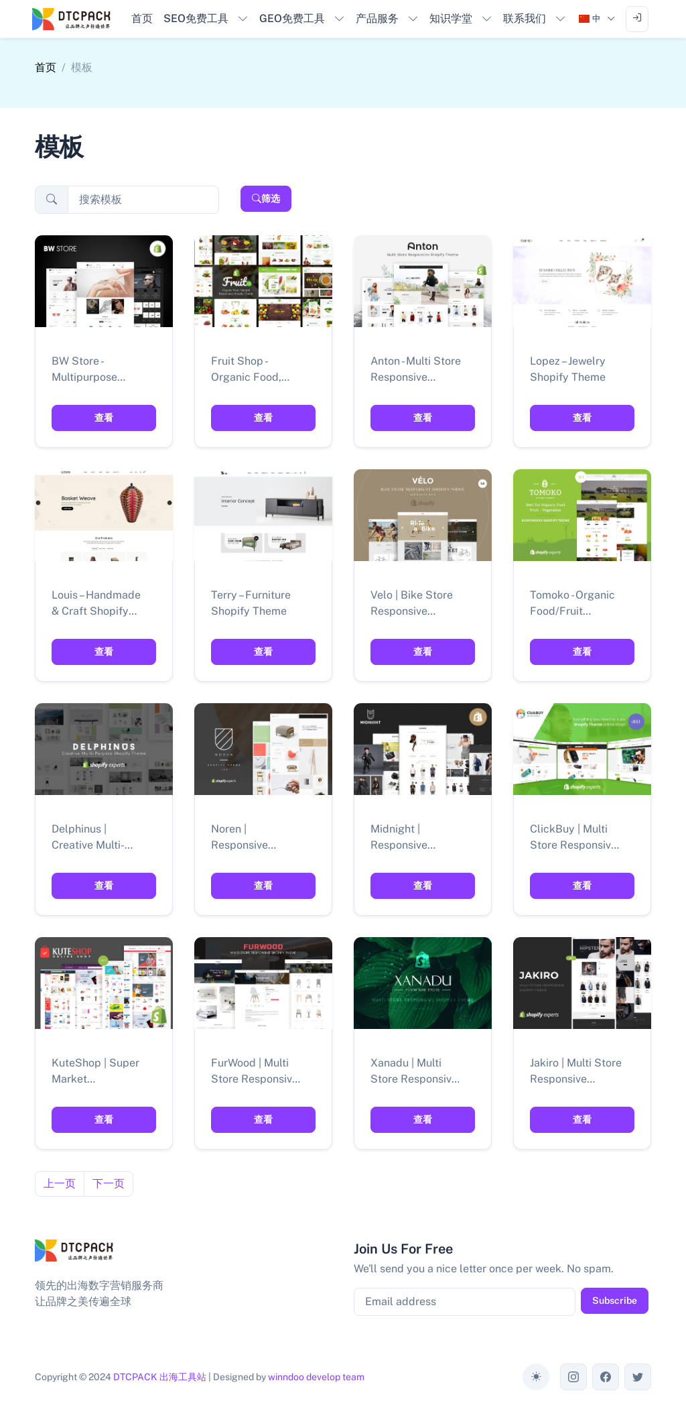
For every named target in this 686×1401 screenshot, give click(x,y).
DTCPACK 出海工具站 (159, 1377)
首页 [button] (142, 18)
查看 (103, 417)
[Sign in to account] (637, 19)
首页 (45, 67)
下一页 (108, 1183)
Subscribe (614, 1300)
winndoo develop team (316, 1377)
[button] (206, 18)
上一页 (60, 1183)
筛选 (266, 198)
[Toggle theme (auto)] (536, 1376)
